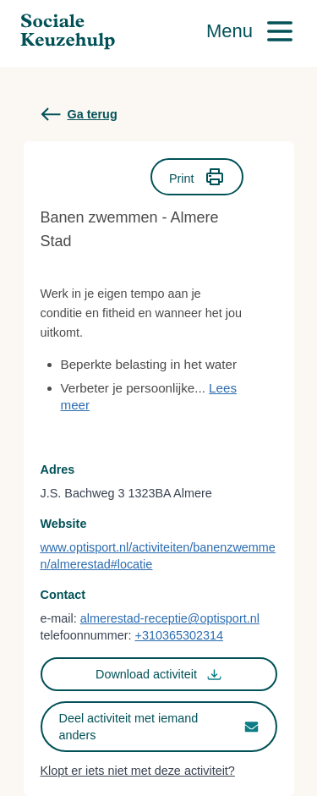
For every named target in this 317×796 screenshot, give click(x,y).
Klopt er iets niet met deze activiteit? (138, 770)
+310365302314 (178, 635)
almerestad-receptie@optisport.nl (170, 618)
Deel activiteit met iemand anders (159, 726)
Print (197, 177)
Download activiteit (158, 674)
